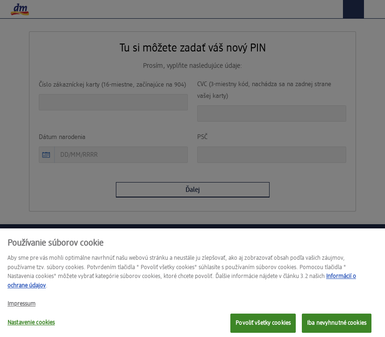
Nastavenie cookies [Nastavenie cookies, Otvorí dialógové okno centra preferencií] (31, 326)
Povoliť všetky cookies (263, 326)
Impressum (21, 308)
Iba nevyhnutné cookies (336, 326)
